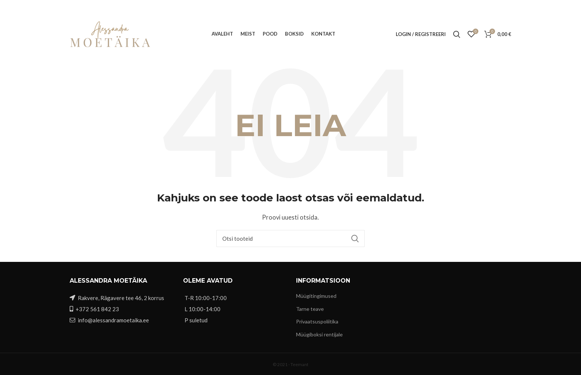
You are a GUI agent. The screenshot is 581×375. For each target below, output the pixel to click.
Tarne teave (310, 309)
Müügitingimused (316, 296)
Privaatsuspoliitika (317, 321)
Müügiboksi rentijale (319, 334)
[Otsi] (290, 238)
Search (354, 238)
